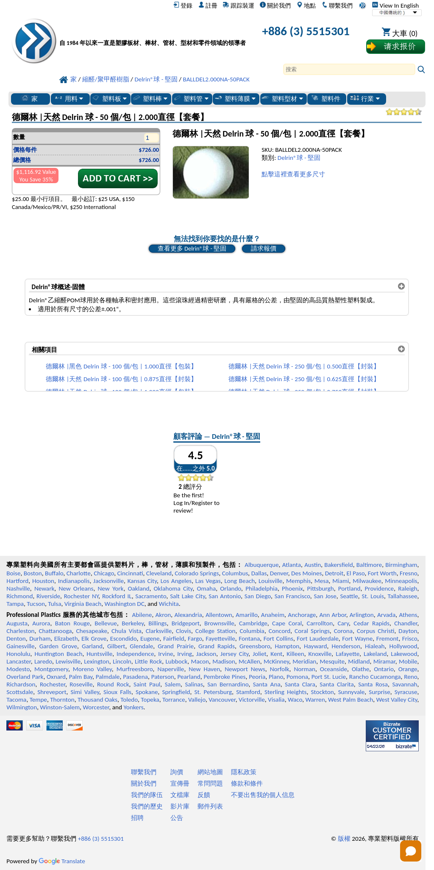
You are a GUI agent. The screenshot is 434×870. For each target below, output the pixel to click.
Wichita (169, 604)
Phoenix (292, 588)
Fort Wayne (357, 638)
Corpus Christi (375, 631)
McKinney (276, 661)
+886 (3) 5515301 (306, 31)
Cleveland (159, 573)
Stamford (248, 692)
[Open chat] (410, 851)
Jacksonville (108, 581)
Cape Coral (287, 623)
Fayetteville (220, 638)
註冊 (207, 5)
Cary (343, 623)
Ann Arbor (332, 615)
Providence (379, 588)
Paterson (162, 676)
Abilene (142, 615)
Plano (276, 676)
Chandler (405, 623)
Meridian (304, 661)
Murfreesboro (135, 669)
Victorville (252, 699)
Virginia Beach (83, 604)
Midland (359, 661)
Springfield (176, 692)
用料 (68, 98)
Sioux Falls (117, 692)
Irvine (165, 654)
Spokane (147, 692)
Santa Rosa (373, 684)
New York (111, 588)
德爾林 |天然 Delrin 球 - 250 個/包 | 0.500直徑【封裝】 (304, 366)
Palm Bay (80, 676)
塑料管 (190, 98)
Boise (13, 573)
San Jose (325, 596)
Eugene (150, 638)
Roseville (81, 684)
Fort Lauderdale (317, 638)
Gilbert (116, 646)
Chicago (104, 573)
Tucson (36, 604)
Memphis (298, 581)
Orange (407, 669)
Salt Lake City (187, 596)
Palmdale (108, 676)
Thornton (62, 699)
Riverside (48, 596)
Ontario (384, 669)
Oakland (139, 588)
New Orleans (75, 588)
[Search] (349, 69)
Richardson (20, 684)
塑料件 (325, 98)
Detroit (334, 573)
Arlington (362, 615)
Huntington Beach (58, 654)
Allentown (219, 615)
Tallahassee (402, 596)
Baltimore (369, 565)
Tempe (38, 699)
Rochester (52, 684)
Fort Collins (278, 638)
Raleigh (407, 588)
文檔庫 (179, 795)
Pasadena (135, 676)
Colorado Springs (197, 573)
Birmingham (401, 565)
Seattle (349, 596)
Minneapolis (401, 581)
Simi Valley (85, 692)
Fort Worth (382, 573)
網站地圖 (210, 772)
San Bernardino (227, 684)
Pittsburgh (320, 588)
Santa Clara (300, 684)
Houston (43, 581)
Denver (279, 573)
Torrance (173, 699)
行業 (364, 98)
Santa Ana (267, 684)
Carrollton (320, 623)
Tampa (15, 604)
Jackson (206, 654)
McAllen (249, 661)
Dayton (407, 631)
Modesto (18, 669)
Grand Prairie (176, 646)
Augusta (17, 623)
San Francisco (292, 596)
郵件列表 (210, 806)
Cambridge (253, 623)
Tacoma (16, 699)
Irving (184, 654)
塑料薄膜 (235, 98)
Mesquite (332, 661)
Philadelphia (261, 588)
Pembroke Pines (225, 676)
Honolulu (18, 654)
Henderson (345, 646)
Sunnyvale (351, 692)
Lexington (96, 661)
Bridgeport (186, 623)
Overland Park (24, 676)
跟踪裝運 (238, 5)
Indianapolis (74, 581)
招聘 (137, 818)
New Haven (204, 669)
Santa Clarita (337, 684)
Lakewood (404, 654)
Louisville (270, 581)
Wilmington (21, 707)
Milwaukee (367, 581)
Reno (410, 676)
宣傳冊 (179, 783)
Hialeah (375, 646)
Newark (44, 588)
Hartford (17, 581)
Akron (163, 615)
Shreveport (51, 692)
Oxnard (56, 676)
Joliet (259, 654)
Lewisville (68, 661)
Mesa (321, 581)
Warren (315, 699)
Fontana (249, 638)
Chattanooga (55, 631)
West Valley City (396, 699)
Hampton (287, 646)
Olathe (360, 669)
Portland (349, 588)
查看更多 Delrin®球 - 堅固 (192, 248)
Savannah (404, 684)
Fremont (387, 638)
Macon (200, 661)
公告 (176, 818)
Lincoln (122, 661)
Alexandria (188, 615)
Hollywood (403, 646)
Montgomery (51, 669)
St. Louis (373, 596)
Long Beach (239, 581)
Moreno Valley (92, 669)
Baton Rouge (72, 623)
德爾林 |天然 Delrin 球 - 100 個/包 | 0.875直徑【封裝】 (121, 379)
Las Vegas (208, 581)
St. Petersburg (213, 692)
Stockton (322, 692)
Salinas (194, 684)
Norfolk (279, 669)
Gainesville (20, 646)
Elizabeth (66, 638)
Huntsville (99, 654)
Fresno (408, 573)
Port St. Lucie (329, 676)
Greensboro (254, 646)
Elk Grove (93, 638)
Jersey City (234, 654)
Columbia (251, 631)
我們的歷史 (147, 806)
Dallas (259, 573)
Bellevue (106, 623)
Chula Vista (126, 631)
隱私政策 (243, 772)
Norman (304, 669)
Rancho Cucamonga (375, 676)
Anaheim (272, 615)
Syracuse (406, 692)
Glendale (141, 646)
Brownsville (219, 623)
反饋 (204, 795)
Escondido (123, 638)
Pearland (188, 676)
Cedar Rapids (371, 623)
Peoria (257, 676)
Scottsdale (19, 692)
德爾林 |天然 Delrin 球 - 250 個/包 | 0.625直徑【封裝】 (304, 379)
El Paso (356, 573)
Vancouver (222, 699)
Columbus (235, 573)
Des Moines (306, 573)
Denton (16, 638)
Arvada (386, 615)
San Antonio (225, 596)
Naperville (170, 669)
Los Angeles (176, 581)
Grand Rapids (216, 646)
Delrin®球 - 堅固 (299, 158)
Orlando (230, 588)
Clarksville (159, 631)
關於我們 (275, 5)
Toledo (129, 699)
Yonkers (133, 707)
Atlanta (291, 565)
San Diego (258, 596)
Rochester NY (81, 596)
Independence (135, 654)
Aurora (41, 623)
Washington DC (124, 604)
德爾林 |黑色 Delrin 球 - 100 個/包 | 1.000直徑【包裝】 (121, 366)
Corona (343, 631)
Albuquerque (261, 565)
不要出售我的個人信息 (263, 795)
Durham (39, 638)
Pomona (297, 676)
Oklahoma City (173, 588)
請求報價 (263, 248)
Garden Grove (58, 646)
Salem (173, 684)
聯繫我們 (337, 5)
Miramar (384, 661)
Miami (340, 581)
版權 (344, 838)
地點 (306, 5)
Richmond (19, 596)
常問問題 (210, 783)
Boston (33, 573)
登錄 (182, 5)
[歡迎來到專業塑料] (152, 33)
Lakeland (375, 654)
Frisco (409, 638)
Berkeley (133, 623)
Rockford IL (117, 596)
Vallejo (197, 699)
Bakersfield (338, 565)
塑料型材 (282, 98)
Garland (92, 646)
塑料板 (109, 98)
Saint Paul (147, 684)
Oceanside (333, 669)
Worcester (96, 707)
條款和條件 (247, 783)
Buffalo (54, 573)
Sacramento (150, 596)
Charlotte (79, 573)
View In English (395, 5)
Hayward (315, 646)
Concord (279, 631)
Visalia (276, 699)
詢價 (176, 772)
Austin (312, 565)
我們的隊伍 (147, 795)
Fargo (195, 638)
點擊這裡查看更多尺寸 (293, 174)
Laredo (43, 661)
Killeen (295, 654)
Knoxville (320, 654)
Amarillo (247, 615)
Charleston (20, 631)
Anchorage (302, 615)
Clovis (183, 631)
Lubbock (176, 661)
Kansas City (142, 581)
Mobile (408, 661)
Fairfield (173, 638)
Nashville (18, 588)
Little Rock (148, 661)
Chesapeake (91, 631)
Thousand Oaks (97, 699)
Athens (408, 615)
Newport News (245, 669)
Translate (62, 861)
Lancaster (18, 661)
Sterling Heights (285, 692)
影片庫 (179, 806)
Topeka (150, 699)
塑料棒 (149, 98)
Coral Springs (312, 631)
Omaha (206, 588)
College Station (215, 631)
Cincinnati (130, 573)
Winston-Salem (60, 707)
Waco (295, 699)
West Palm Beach (350, 699)
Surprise (379, 692)
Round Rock (113, 684)
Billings (157, 623)
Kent (276, 654)
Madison (223, 661)
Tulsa (54, 604)
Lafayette (347, 654)
